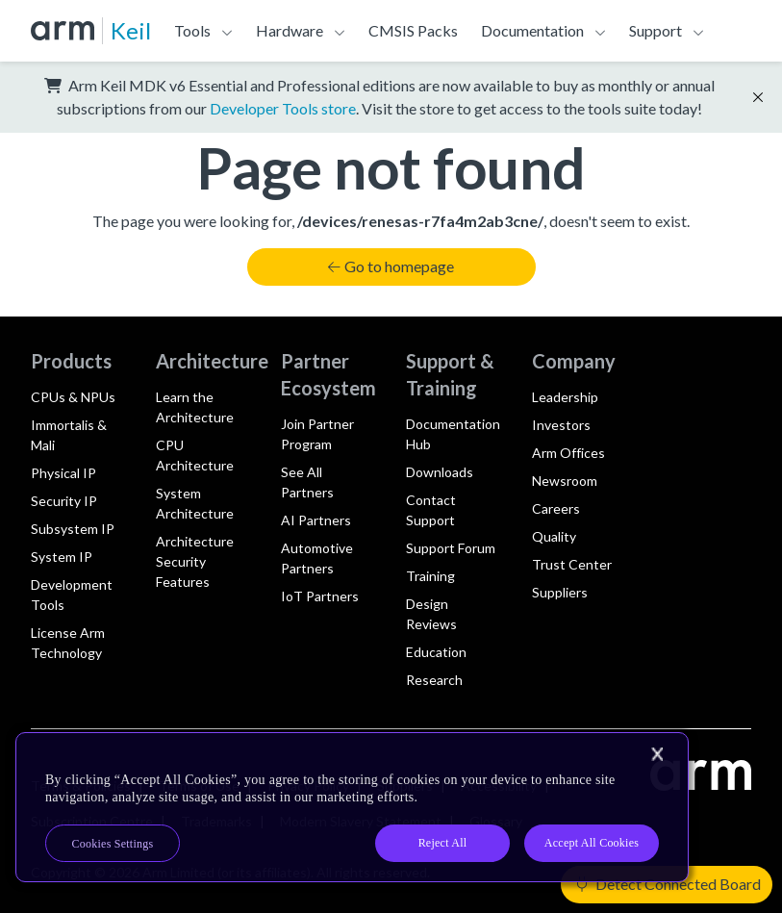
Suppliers (560, 592)
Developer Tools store (283, 108)
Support (655, 30)
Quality (554, 536)
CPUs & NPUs (73, 397)
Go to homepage (390, 266)
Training (430, 576)
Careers (556, 508)
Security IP (64, 501)
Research (434, 680)
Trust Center (572, 564)
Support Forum (450, 548)
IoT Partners (320, 596)
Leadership (565, 397)
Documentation (532, 30)
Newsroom (564, 480)
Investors (561, 425)
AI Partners (316, 520)
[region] (352, 807)
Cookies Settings (113, 843)
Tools (192, 30)
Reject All (442, 843)
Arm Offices (568, 452)
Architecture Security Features (195, 561)
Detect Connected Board (668, 884)
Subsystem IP (72, 528)
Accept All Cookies (591, 843)
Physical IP (63, 473)
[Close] (657, 754)
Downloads (439, 472)
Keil (131, 30)
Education (436, 652)
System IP (61, 556)
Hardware (289, 30)
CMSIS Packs (413, 30)
